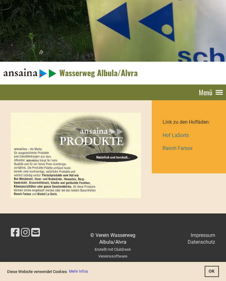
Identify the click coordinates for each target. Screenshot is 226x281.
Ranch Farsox (178, 148)
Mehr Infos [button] (78, 271)
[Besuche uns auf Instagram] (25, 232)
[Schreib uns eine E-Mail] (35, 232)
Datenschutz (201, 242)
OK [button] (212, 271)
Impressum (203, 235)
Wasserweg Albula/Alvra (98, 72)
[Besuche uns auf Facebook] (15, 232)
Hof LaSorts (176, 135)
